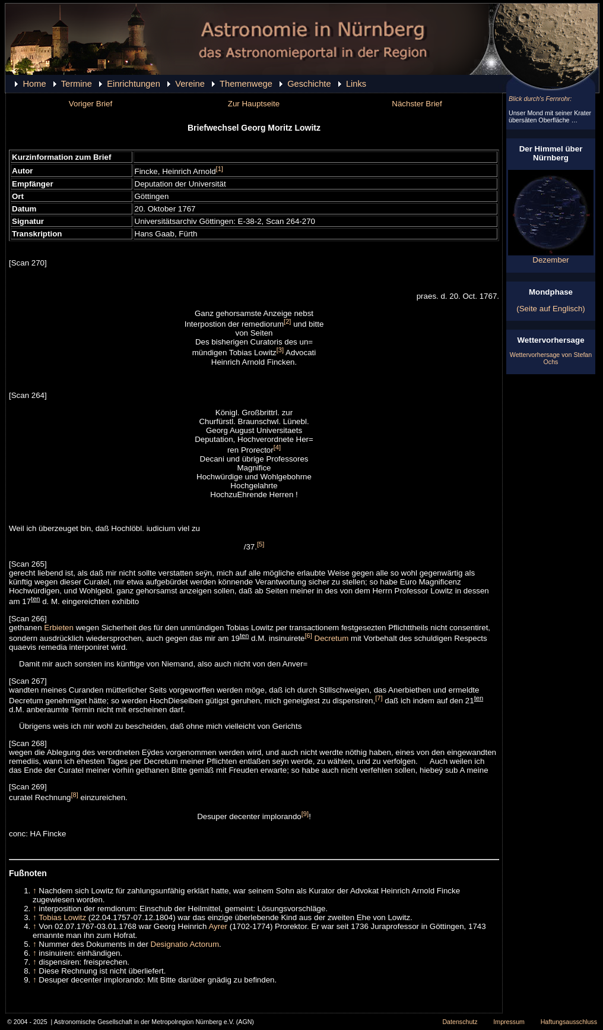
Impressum (509, 1021)
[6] (308, 635)
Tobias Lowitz (62, 917)
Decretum (332, 638)
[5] (260, 544)
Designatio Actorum (185, 944)
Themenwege (246, 84)
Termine (76, 84)
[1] (219, 168)
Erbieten (59, 627)
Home (34, 84)
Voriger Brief (90, 103)
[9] (305, 813)
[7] (378, 698)
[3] (280, 349)
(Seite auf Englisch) (550, 308)
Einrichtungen (133, 84)
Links (356, 84)
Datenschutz (459, 1021)
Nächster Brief (417, 103)
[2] (287, 321)
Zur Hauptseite (254, 103)
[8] (74, 794)
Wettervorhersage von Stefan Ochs (551, 358)
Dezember (551, 256)
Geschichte (309, 84)
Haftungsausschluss (569, 1021)
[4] (277, 447)
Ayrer (217, 926)
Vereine (190, 84)
